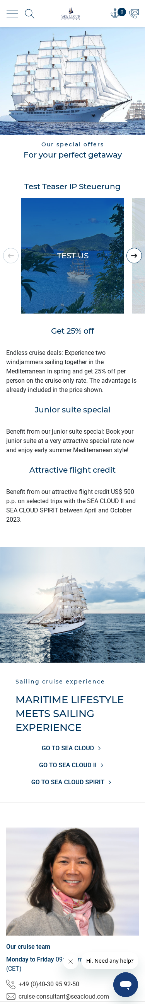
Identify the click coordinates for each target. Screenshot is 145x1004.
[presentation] (134, 255)
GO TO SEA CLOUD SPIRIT (72, 782)
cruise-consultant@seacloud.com (57, 996)
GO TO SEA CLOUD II (72, 765)
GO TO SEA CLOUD (73, 748)
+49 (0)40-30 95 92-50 (42, 984)
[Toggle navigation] (12, 14)
